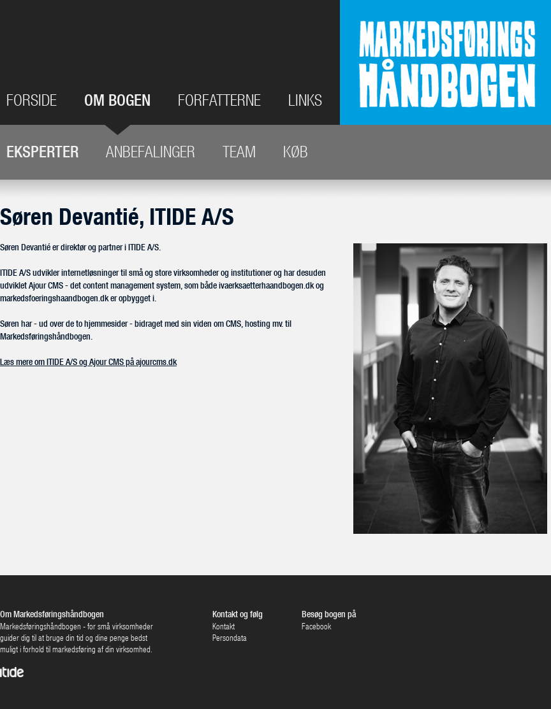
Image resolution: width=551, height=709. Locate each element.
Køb (295, 152)
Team (239, 152)
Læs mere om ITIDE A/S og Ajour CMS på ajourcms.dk (88, 362)
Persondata (229, 638)
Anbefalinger (150, 152)
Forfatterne (219, 100)
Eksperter (42, 151)
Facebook (316, 626)
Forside (31, 100)
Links (305, 100)
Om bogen (117, 101)
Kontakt (223, 626)
